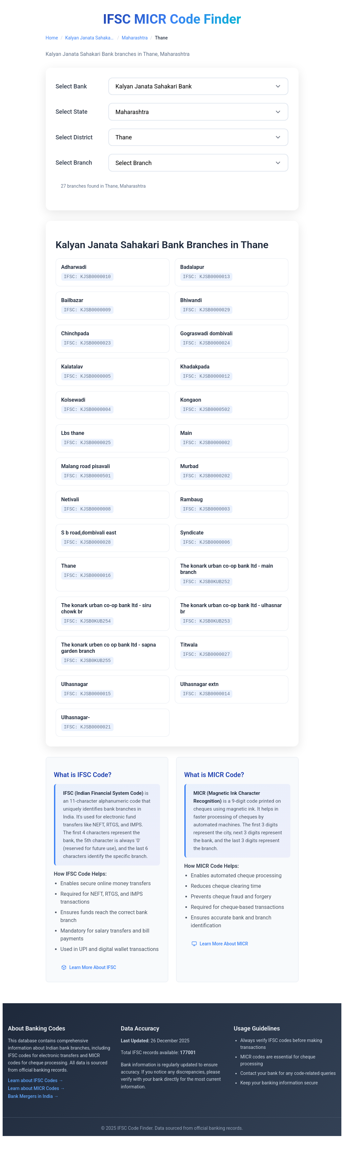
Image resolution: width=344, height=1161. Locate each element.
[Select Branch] (198, 167)
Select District (75, 140)
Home (52, 37)
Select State (73, 114)
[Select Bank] (198, 88)
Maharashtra (135, 37)
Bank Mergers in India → (33, 1118)
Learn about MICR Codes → (36, 1110)
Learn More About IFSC (90, 989)
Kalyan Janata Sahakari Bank (90, 37)
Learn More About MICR (221, 966)
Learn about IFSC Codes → (35, 1102)
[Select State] (198, 114)
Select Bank (72, 87)
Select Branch (75, 167)
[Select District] (198, 141)
